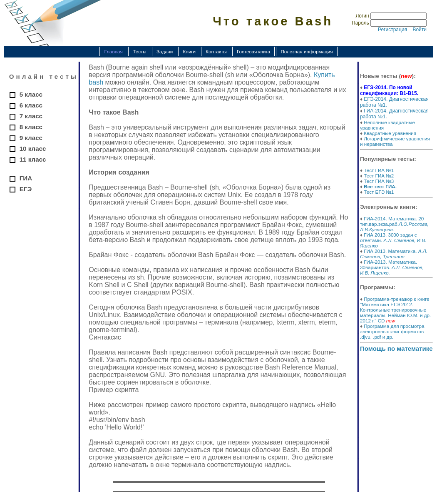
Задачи (164, 51)
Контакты (216, 51)
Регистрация (392, 29)
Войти (419, 29)
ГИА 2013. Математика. (393, 253)
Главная (113, 51)
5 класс (31, 94)
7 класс (31, 116)
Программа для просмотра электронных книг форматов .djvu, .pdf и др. (392, 331)
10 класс (33, 148)
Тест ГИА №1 (379, 170)
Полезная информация (307, 51)
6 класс (31, 105)
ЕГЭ (26, 188)
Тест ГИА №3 (379, 181)
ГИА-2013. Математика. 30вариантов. (392, 267)
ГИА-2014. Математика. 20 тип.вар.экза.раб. (394, 224)
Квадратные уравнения (390, 133)
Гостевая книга (253, 51)
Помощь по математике (396, 348)
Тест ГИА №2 (379, 175)
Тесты (139, 51)
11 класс (33, 159)
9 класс (31, 137)
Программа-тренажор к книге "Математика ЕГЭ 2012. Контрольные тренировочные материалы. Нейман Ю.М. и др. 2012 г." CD (395, 309)
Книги (189, 51)
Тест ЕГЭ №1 (379, 192)
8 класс (31, 126)
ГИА (26, 178)
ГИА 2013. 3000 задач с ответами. (393, 240)
